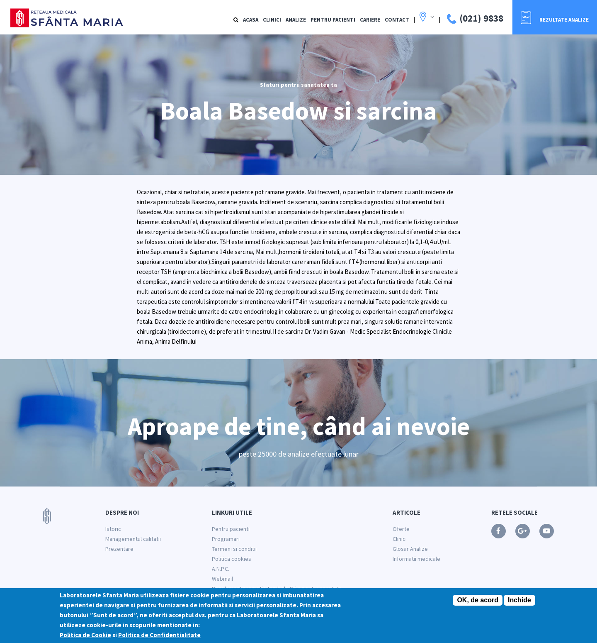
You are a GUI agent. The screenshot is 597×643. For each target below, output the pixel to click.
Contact (397, 19)
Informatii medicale (416, 558)
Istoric (113, 529)
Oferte (401, 529)
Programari (226, 539)
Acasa (250, 19)
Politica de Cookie (85, 637)
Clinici (272, 19)
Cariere (370, 19)
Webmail (222, 578)
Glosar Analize (410, 549)
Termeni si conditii (234, 549)
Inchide (519, 602)
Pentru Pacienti (333, 19)
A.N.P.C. (220, 568)
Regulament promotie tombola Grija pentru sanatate (277, 588)
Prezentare (119, 549)
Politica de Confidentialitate (159, 637)
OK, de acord (477, 602)
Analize (296, 19)
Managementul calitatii (133, 539)
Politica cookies (231, 558)
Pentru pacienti (231, 529)
